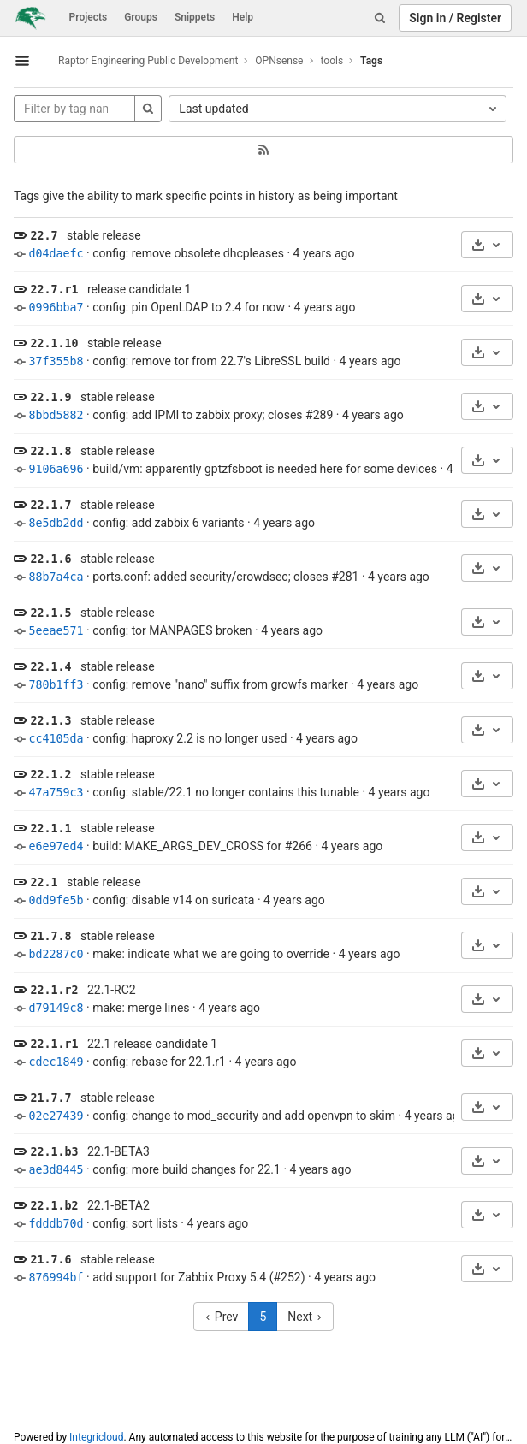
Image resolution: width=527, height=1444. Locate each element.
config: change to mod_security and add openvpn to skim (243, 1115)
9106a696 (55, 469)
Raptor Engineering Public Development (148, 61)
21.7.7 (50, 1098)
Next (304, 1316)
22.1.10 (54, 343)
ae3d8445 (55, 1169)
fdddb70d (55, 1223)
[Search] (380, 18)
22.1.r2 (54, 990)
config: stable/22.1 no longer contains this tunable (225, 792)
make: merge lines (140, 1008)
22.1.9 (50, 397)
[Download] (487, 244)
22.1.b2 (54, 1205)
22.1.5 (50, 613)
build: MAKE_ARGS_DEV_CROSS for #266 (202, 846)
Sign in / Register (455, 18)
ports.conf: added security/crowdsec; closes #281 (225, 576)
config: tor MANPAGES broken (172, 630)
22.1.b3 (54, 1151)
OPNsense (279, 61)
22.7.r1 (54, 289)
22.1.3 (50, 720)
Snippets (195, 17)
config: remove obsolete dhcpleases (188, 253)
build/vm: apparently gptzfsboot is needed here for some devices (264, 469)
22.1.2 (50, 774)
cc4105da (55, 738)
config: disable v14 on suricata (173, 900)
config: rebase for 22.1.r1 (159, 1061)
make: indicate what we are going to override (210, 954)
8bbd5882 (55, 415)
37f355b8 (55, 361)
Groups (140, 17)
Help (242, 17)
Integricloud (96, 1437)
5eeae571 (55, 630)
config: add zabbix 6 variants (168, 523)
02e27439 (55, 1116)
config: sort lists (135, 1223)
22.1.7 (50, 505)
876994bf (55, 1277)
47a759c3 (55, 792)
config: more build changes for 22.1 (186, 1169)
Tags (371, 61)
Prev (221, 1316)
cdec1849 (55, 1062)
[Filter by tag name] (74, 108)
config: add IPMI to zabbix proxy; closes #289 (212, 415)
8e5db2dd (55, 523)
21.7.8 (50, 936)
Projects (88, 17)
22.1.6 (50, 559)
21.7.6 (50, 1259)
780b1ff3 (55, 684)
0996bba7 (55, 307)
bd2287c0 (55, 954)
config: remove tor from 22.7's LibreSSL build (211, 361)
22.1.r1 (54, 1044)
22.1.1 (50, 828)
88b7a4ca (55, 577)
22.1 (43, 882)
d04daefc (55, 253)
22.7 (43, 235)
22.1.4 (50, 666)
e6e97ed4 (55, 846)
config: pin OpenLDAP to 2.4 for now (188, 307)
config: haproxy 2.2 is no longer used (189, 738)
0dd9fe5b (55, 900)
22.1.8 (50, 451)
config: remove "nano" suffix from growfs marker (220, 684)
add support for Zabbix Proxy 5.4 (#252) (198, 1277)
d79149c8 (55, 1008)
